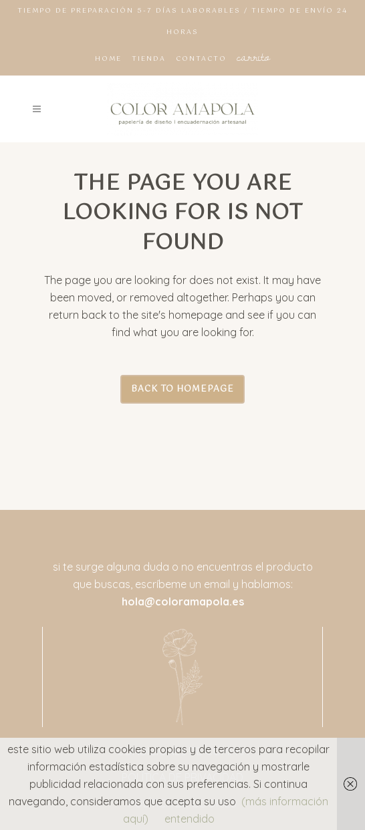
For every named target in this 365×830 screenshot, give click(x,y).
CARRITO (253, 56)
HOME (108, 58)
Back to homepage (182, 389)
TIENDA (149, 58)
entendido (189, 818)
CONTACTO (201, 58)
